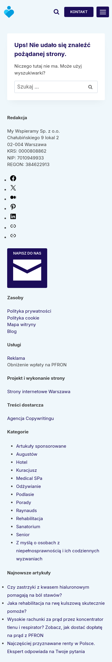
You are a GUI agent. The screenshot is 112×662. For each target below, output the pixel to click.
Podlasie (25, 494)
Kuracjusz (26, 470)
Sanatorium (28, 526)
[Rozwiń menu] (102, 12)
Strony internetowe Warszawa (38, 391)
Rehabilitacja (29, 518)
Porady (23, 502)
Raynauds (26, 510)
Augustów (26, 454)
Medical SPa (29, 478)
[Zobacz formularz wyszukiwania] (56, 12)
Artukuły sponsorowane (41, 446)
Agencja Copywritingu (30, 418)
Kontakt (79, 12)
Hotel (21, 462)
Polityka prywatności (29, 311)
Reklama (16, 358)
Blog (12, 331)
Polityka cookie (23, 318)
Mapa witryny (21, 324)
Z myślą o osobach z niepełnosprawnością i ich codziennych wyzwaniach (57, 551)
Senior (23, 534)
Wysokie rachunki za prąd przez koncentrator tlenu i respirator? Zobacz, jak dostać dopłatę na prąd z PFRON (55, 627)
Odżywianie (28, 486)
